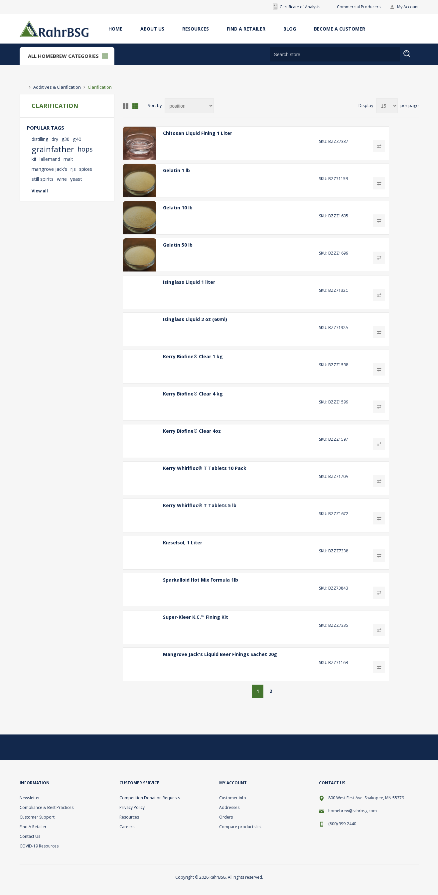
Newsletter (30, 798)
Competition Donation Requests (149, 798)
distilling (40, 139)
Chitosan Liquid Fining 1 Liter (197, 133)
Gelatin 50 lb (178, 245)
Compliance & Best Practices (46, 807)
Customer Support (37, 817)
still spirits (43, 179)
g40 (77, 139)
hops (84, 149)
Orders (226, 817)
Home (115, 29)
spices (85, 169)
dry (55, 139)
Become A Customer (339, 29)
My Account (408, 7)
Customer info (232, 798)
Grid (126, 106)
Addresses (229, 807)
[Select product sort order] (189, 105)
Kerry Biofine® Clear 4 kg (193, 394)
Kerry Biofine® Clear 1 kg (193, 356)
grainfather (53, 149)
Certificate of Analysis (300, 7)
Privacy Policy (132, 807)
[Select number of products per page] (387, 105)
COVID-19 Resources (39, 846)
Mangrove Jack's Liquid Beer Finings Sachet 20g (220, 654)
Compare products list (240, 827)
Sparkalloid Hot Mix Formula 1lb (200, 580)
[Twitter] (378, 747)
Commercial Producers (358, 7)
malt (68, 159)
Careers (126, 827)
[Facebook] (394, 747)
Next (283, 691)
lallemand (50, 159)
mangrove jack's (49, 169)
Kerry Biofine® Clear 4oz (192, 431)
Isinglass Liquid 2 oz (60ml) (195, 319)
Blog (289, 29)
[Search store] (335, 54)
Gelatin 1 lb (176, 170)
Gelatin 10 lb (178, 207)
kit (34, 159)
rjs (73, 169)
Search (411, 57)
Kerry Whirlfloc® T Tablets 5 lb (199, 505)
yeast (76, 179)
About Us (152, 29)
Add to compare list (379, 146)
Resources (195, 29)
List (135, 106)
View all (40, 191)
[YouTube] (410, 747)
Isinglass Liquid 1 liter (189, 282)
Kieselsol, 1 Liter (182, 542)
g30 (66, 139)
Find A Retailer (246, 29)
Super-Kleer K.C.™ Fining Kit (195, 617)
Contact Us (30, 836)
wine (62, 179)
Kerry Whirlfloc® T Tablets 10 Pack (204, 468)
